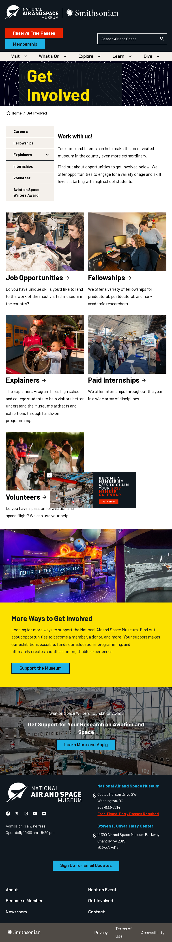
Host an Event (102, 890)
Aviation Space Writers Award (26, 192)
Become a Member (24, 901)
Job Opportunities (38, 277)
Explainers (22, 154)
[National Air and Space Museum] (32, 13)
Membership (26, 44)
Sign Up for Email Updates (86, 865)
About (12, 890)
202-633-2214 (108, 807)
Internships (23, 166)
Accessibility (152, 932)
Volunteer (21, 178)
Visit (15, 56)
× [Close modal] (49, 475)
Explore (86, 56)
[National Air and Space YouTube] (35, 813)
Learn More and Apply (86, 744)
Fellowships (23, 143)
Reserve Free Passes (35, 33)
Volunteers (26, 496)
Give (148, 56)
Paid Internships (117, 380)
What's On (49, 56)
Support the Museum (40, 668)
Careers (20, 131)
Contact (96, 912)
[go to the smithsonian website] (93, 13)
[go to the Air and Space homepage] (43, 793)
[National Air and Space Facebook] (8, 813)
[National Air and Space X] (17, 813)
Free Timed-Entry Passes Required (128, 813)
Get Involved (100, 901)
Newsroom (16, 912)
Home (17, 113)
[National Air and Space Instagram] (26, 813)
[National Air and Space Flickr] (44, 813)
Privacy (101, 932)
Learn (118, 56)
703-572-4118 (107, 847)
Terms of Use (123, 932)
